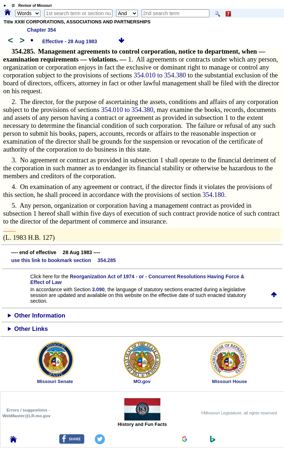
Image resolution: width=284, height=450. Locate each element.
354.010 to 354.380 (161, 75)
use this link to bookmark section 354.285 (63, 260)
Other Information (40, 315)
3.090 (98, 289)
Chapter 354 (41, 30)
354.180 (214, 194)
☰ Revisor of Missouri (30, 6)
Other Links (31, 328)
